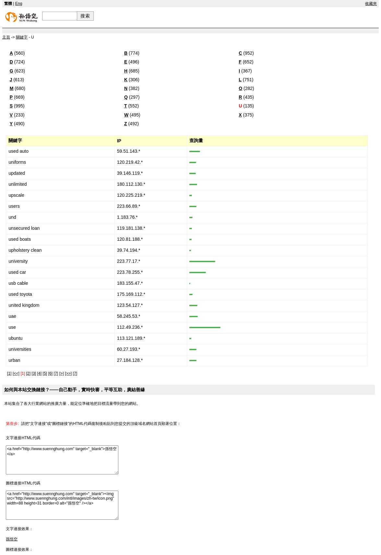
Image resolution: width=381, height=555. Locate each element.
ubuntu (15, 338)
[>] (61, 373)
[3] (33, 373)
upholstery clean (25, 250)
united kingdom (23, 305)
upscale (16, 195)
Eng (18, 3)
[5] (45, 373)
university (18, 261)
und (12, 217)
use (12, 327)
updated (16, 173)
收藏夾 (371, 3)
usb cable (18, 283)
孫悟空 (12, 539)
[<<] (16, 373)
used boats (19, 239)
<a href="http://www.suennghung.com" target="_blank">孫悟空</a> (62, 459)
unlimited (17, 184)
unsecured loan (24, 228)
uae (12, 316)
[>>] (68, 373)
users (13, 206)
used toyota (20, 294)
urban (14, 360)
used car (17, 272)
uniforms (17, 162)
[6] (50, 373)
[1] (9, 373)
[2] (28, 373)
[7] (56, 373)
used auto (18, 151)
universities (19, 349)
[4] (39, 373)
